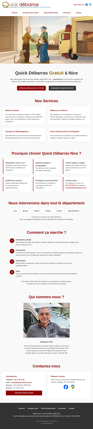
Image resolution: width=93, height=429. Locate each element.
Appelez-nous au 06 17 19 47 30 (31, 88)
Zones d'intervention (51, 13)
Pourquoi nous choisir (31, 13)
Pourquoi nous (33, 408)
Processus (67, 13)
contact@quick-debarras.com (76, 188)
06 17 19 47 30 (79, 5)
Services (15, 13)
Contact (78, 13)
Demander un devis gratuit (62, 88)
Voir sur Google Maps (24, 393)
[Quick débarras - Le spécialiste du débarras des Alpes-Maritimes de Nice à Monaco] (26, 4)
